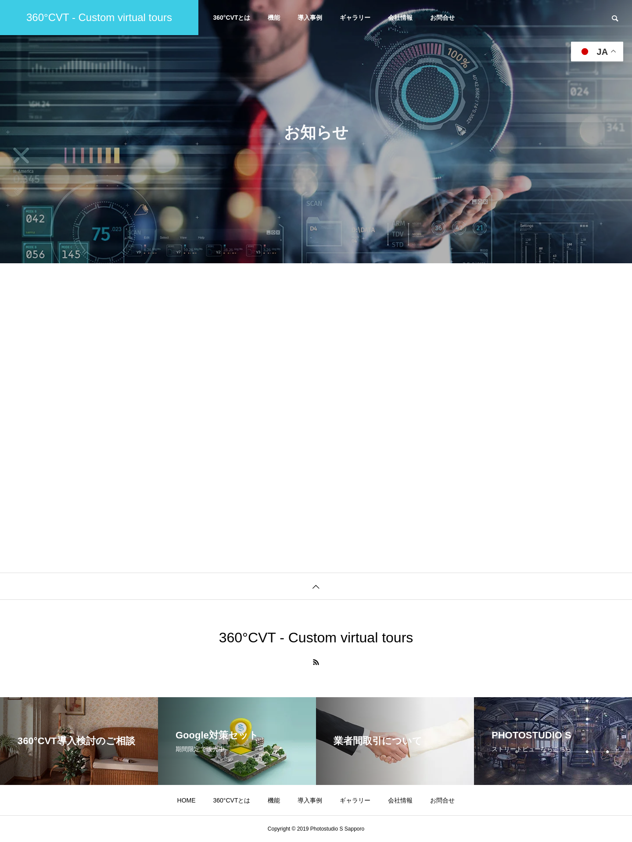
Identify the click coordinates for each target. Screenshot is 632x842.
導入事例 (310, 17)
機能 (274, 17)
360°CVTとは (232, 17)
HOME (186, 800)
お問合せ (442, 17)
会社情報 (400, 17)
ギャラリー (355, 17)
